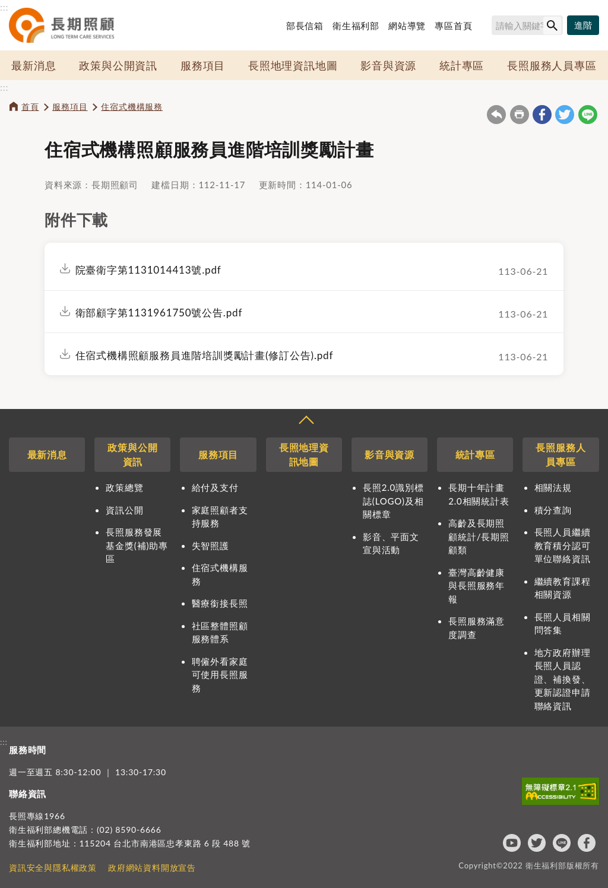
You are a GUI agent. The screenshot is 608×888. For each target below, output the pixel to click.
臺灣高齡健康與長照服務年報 (476, 585)
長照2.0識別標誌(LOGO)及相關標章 (393, 500)
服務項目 (202, 65)
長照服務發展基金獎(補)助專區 (136, 545)
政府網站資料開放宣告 (152, 867)
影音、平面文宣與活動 (391, 543)
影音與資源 (388, 65)
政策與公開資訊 (118, 65)
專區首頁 (453, 25)
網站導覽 (407, 25)
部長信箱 (305, 25)
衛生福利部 (355, 25)
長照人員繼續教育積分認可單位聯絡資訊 (562, 545)
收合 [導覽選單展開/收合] (306, 421)
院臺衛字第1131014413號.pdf (148, 270)
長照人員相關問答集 (562, 623)
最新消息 (33, 65)
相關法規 (553, 487)
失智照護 (210, 545)
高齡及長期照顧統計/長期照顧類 (478, 536)
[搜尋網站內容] (527, 25)
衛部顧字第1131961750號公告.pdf (159, 312)
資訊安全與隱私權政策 (53, 867)
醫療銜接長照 (220, 603)
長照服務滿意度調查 (476, 628)
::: (4, 6)
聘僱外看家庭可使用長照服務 (220, 674)
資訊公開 (124, 510)
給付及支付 (215, 487)
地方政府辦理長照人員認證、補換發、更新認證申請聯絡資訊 (562, 679)
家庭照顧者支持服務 (220, 517)
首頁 (30, 107)
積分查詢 (553, 510)
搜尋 (486, 27)
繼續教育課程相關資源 (562, 588)
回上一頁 (496, 114)
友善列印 (519, 114)
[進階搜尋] (583, 25)
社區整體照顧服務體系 (220, 632)
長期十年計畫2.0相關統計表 (478, 494)
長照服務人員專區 (551, 65)
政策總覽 (124, 487)
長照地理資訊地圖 (292, 65)
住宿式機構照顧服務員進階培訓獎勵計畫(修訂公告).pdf (204, 355)
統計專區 (461, 65)
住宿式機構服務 (132, 107)
